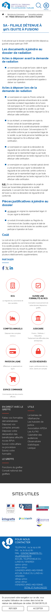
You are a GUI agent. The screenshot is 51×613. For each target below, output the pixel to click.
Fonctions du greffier (12, 467)
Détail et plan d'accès (35, 588)
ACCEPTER (38, 608)
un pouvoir (11, 211)
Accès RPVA (8, 440)
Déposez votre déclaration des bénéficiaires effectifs (12, 434)
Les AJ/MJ (33, 431)
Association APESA (37, 428)
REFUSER (13, 608)
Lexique (31, 448)
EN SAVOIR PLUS (39, 603)
